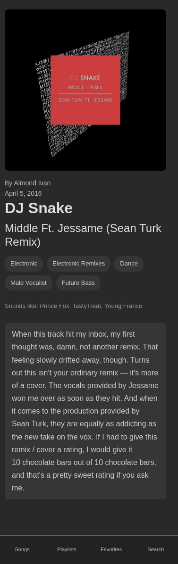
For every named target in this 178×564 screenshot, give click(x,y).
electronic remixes (78, 263)
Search (155, 549)
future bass (78, 282)
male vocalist (28, 282)
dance (129, 263)
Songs (22, 549)
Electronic (23, 263)
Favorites (111, 549)
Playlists (66, 549)
